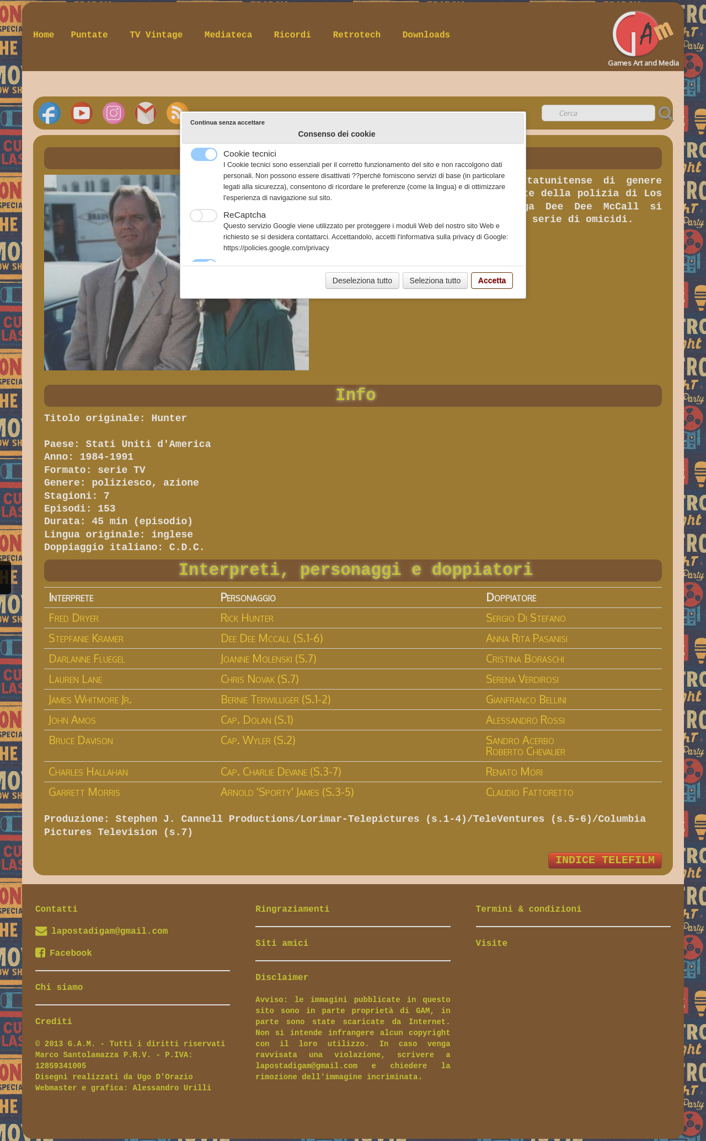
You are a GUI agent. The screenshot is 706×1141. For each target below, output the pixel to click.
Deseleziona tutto (362, 280)
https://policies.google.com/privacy (276, 248)
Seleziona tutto (435, 280)
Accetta (492, 280)
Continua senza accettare (227, 122)
